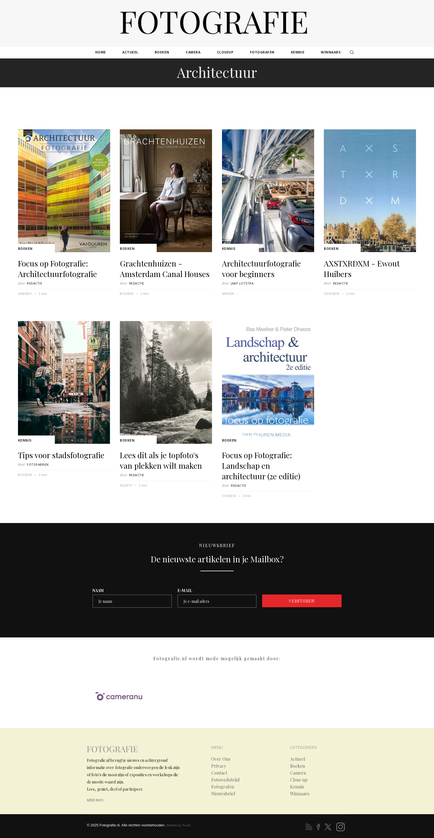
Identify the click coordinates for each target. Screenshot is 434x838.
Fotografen (222, 787)
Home (100, 52)
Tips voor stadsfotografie (61, 455)
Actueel (297, 759)
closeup (225, 52)
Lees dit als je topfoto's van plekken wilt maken (161, 460)
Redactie (34, 283)
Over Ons (220, 759)
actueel (130, 52)
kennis (297, 52)
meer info (95, 800)
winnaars (330, 52)
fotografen (262, 52)
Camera (298, 773)
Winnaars (299, 793)
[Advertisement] (217, 104)
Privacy (218, 766)
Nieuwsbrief (223, 793)
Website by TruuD (178, 825)
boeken (162, 52)
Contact (219, 773)
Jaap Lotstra (242, 283)
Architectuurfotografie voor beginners (261, 268)
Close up (299, 780)
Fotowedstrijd (225, 780)
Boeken (25, 248)
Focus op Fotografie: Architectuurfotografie (57, 268)
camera (193, 52)
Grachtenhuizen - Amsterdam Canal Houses (165, 268)
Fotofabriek (38, 464)
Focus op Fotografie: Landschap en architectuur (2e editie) (261, 465)
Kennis (229, 248)
